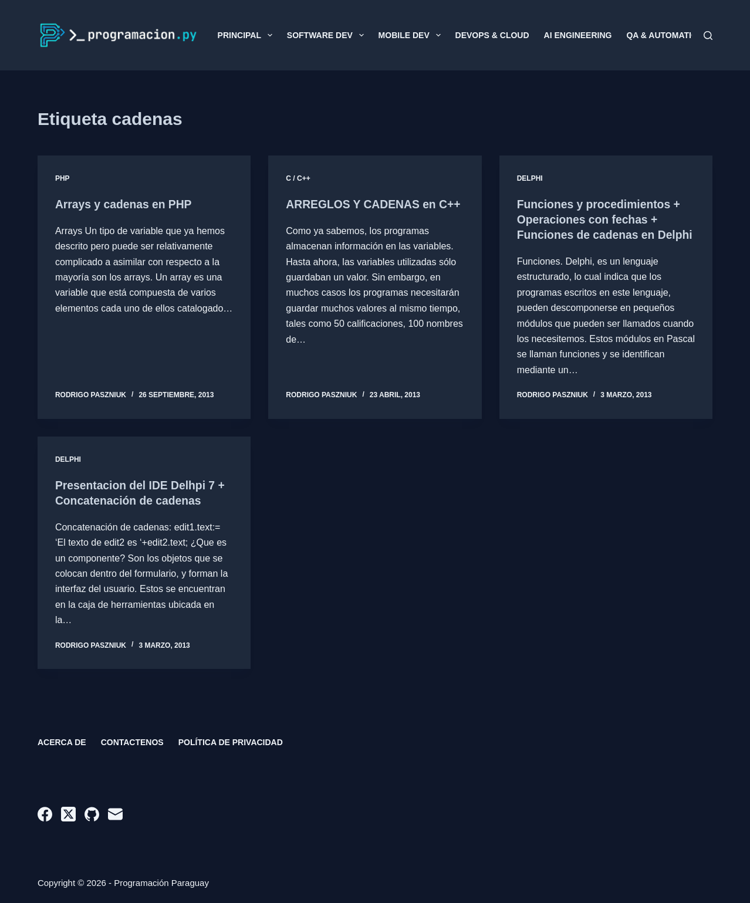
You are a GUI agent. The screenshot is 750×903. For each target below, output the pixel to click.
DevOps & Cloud (492, 35)
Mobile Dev (412, 35)
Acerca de (62, 742)
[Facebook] (45, 814)
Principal (247, 35)
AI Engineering (578, 35)
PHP (62, 178)
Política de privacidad (230, 742)
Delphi (530, 178)
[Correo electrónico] (115, 814)
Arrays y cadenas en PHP (126, 204)
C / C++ (298, 178)
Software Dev (328, 35)
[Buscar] (708, 35)
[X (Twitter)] (68, 814)
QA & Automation (664, 35)
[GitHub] (92, 814)
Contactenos (132, 742)
